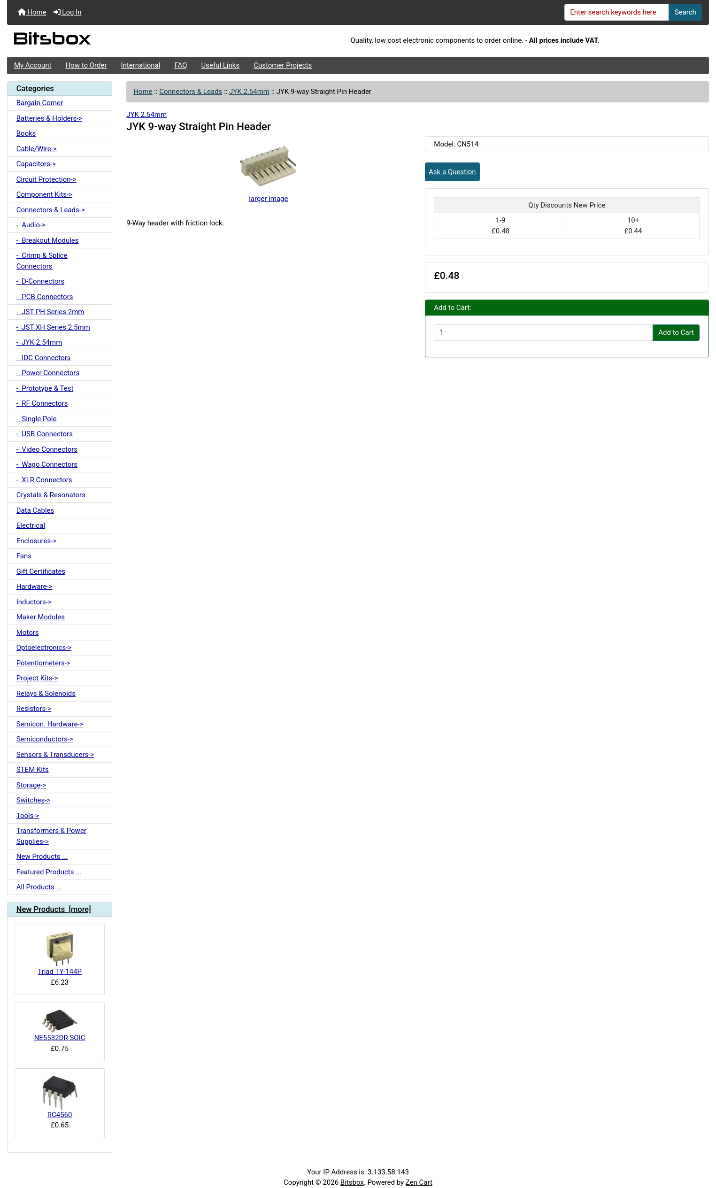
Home (32, 12)
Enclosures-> (36, 541)
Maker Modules (40, 617)
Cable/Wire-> (36, 149)
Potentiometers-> (43, 663)
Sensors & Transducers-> (55, 754)
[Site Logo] (124, 41)
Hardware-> (34, 586)
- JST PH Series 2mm (50, 312)
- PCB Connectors (44, 297)
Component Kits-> (44, 194)
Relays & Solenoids (46, 693)
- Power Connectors (47, 373)
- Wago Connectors (46, 464)
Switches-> (33, 800)
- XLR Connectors (44, 480)
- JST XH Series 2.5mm (53, 327)
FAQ (180, 65)
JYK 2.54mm (249, 91)
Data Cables (35, 510)
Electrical (30, 525)
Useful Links (220, 65)
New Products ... (42, 856)
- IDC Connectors (43, 358)
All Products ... (39, 887)
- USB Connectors (44, 434)
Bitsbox (352, 1182)
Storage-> (31, 785)
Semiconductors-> (44, 739)
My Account (32, 65)
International (140, 65)
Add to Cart (676, 332)
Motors (27, 632)
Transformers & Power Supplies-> (51, 836)
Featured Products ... (48, 872)
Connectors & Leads (190, 91)
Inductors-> (34, 602)
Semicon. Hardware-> (50, 724)
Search (685, 12)
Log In (68, 12)
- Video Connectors (46, 449)
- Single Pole (36, 419)
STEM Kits (32, 769)
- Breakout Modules (47, 240)
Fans (23, 556)
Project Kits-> (37, 678)
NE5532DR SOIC (59, 1026)
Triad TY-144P (60, 953)
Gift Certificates (40, 571)
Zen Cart (419, 1182)
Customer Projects (283, 65)
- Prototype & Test (45, 388)
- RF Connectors (42, 403)
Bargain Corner (39, 103)
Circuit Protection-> (46, 179)
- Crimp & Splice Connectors (42, 260)
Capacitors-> (36, 164)
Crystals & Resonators (50, 495)
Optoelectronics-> (43, 647)
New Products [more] (53, 909)
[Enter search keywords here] (617, 12)
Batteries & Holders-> (49, 118)
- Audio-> (31, 225)
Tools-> (27, 815)
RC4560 (59, 1097)
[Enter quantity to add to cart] (543, 332)
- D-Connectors (40, 281)
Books (26, 133)
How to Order (86, 65)
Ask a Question (452, 172)
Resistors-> (33, 708)
